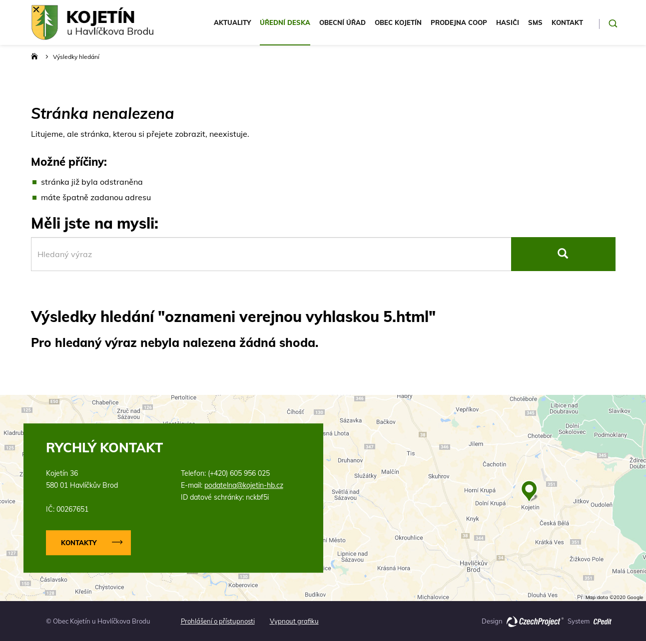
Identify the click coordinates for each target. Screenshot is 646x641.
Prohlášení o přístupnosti (218, 621)
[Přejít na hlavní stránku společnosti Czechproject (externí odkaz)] (535, 621)
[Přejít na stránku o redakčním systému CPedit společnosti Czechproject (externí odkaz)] (602, 618)
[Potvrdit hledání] (613, 23)
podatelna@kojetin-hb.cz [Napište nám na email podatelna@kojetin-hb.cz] (243, 485)
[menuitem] (232, 29)
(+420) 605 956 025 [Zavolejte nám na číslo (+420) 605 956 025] (239, 473)
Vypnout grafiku (294, 621)
